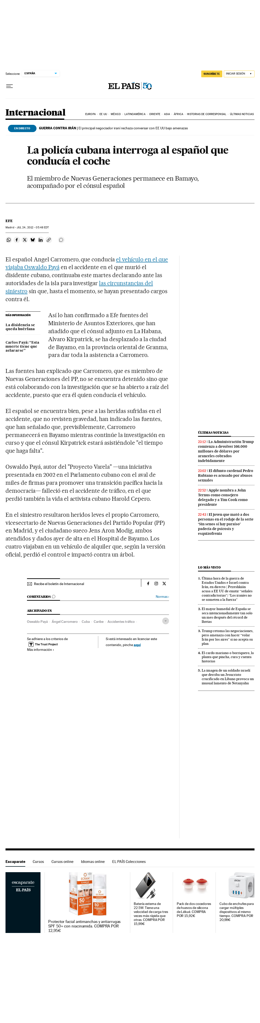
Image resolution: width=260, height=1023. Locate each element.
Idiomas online (93, 861)
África (178, 114)
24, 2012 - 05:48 (33, 227)
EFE (9, 221)
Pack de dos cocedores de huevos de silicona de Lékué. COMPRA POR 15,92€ (194, 910)
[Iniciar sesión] (239, 74)
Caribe (99, 622)
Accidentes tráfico (121, 622)
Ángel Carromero (65, 622)
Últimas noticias (242, 114)
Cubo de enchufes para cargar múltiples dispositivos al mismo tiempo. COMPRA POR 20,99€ (237, 912)
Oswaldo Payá (37, 622)
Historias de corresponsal (206, 114)
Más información (40, 650)
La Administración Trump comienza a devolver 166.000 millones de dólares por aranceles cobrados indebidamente (226, 451)
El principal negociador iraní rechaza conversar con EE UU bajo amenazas (113, 128)
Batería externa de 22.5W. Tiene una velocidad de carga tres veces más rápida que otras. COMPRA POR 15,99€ (151, 914)
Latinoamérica (134, 114)
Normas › (162, 597)
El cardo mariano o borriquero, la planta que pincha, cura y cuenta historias (228, 657)
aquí (137, 645)
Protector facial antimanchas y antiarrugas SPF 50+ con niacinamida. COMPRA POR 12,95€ (84, 926)
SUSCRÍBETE (212, 74)
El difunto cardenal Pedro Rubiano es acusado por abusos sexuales (225, 475)
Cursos (38, 861)
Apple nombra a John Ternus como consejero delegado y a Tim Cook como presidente (223, 497)
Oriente (154, 114)
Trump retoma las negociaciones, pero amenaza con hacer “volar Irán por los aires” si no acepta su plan (227, 637)
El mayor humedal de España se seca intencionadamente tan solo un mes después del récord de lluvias (227, 615)
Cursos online (63, 861)
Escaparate (15, 861)
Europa (90, 114)
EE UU (103, 114)
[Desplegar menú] (10, 86)
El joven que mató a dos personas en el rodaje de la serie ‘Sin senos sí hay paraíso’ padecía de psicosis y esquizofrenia (226, 524)
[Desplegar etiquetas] (165, 621)
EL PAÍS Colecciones (129, 861)
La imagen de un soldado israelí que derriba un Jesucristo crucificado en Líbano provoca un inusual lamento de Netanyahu (228, 676)
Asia (167, 114)
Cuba (86, 622)
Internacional (35, 113)
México (116, 114)
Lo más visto (209, 567)
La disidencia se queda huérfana (20, 327)
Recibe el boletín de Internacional (59, 584)
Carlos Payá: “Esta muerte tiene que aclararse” (22, 346)
